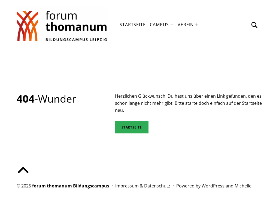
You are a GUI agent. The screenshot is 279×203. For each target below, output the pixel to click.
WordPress (213, 186)
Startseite (132, 25)
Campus (159, 25)
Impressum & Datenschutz (142, 186)
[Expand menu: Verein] (196, 24)
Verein (186, 25)
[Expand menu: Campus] (172, 24)
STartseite (132, 127)
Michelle (243, 186)
